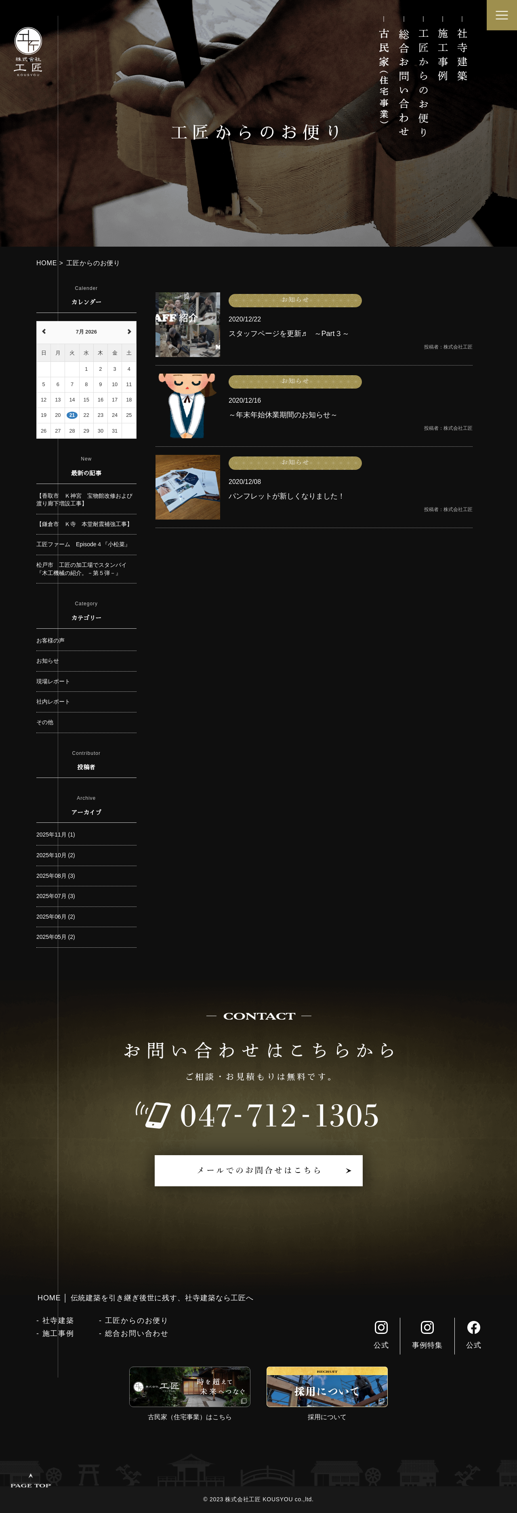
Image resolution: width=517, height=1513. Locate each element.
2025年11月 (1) (55, 834)
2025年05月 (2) (55, 937)
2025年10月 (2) (55, 855)
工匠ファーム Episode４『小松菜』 (83, 544)
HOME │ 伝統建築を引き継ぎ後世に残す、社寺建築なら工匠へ (146, 1298)
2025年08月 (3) (55, 876)
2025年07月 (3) (55, 896)
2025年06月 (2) (55, 916)
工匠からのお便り (137, 1320)
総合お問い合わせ (137, 1333)
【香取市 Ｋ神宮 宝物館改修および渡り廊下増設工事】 (84, 499)
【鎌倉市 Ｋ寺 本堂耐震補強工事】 (84, 524)
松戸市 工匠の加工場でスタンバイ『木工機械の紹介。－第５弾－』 (81, 569)
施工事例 (58, 1333)
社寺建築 (58, 1320)
